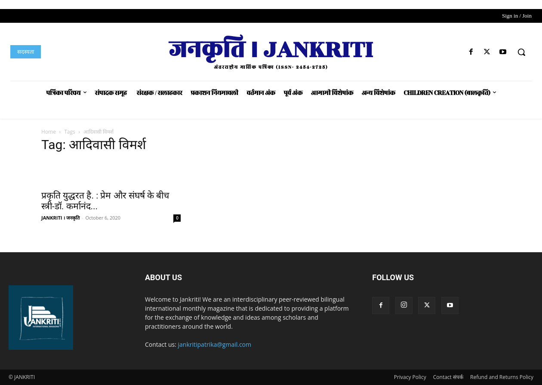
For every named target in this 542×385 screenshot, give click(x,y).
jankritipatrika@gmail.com (215, 344)
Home (48, 131)
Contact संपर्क (448, 377)
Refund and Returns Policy (501, 377)
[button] (521, 52)
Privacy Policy (410, 377)
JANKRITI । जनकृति (60, 217)
